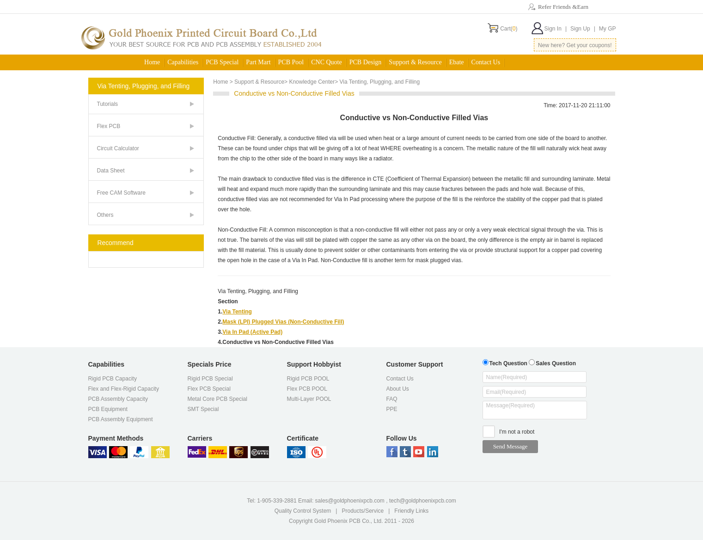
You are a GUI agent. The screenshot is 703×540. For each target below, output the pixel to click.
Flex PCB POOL (307, 389)
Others (105, 215)
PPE (391, 409)
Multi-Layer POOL (309, 399)
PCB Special (222, 62)
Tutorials (107, 104)
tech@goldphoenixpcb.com (422, 500)
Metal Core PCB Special (217, 399)
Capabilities (182, 62)
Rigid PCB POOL (308, 378)
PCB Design (365, 62)
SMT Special (203, 409)
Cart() (508, 28)
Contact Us (486, 62)
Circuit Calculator (118, 148)
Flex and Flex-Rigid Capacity (123, 389)
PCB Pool (291, 62)
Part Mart (258, 62)
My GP (607, 28)
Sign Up (582, 28)
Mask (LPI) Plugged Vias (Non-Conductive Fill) (283, 322)
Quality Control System (303, 511)
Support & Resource (415, 62)
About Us (397, 389)
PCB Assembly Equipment (120, 419)
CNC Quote (326, 62)
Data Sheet (111, 170)
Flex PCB (109, 126)
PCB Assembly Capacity (118, 399)
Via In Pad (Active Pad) (252, 332)
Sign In (555, 28)
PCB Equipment (108, 409)
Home (152, 62)
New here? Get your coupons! (574, 45)
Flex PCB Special (209, 389)
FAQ (391, 399)
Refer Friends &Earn (563, 6)
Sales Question (552, 362)
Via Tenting (237, 311)
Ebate (456, 62)
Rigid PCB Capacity (112, 378)
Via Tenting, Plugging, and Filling (258, 291)
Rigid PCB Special (210, 378)
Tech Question (505, 362)
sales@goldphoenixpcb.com (350, 500)
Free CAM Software (121, 193)
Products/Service (363, 511)
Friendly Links (411, 511)
